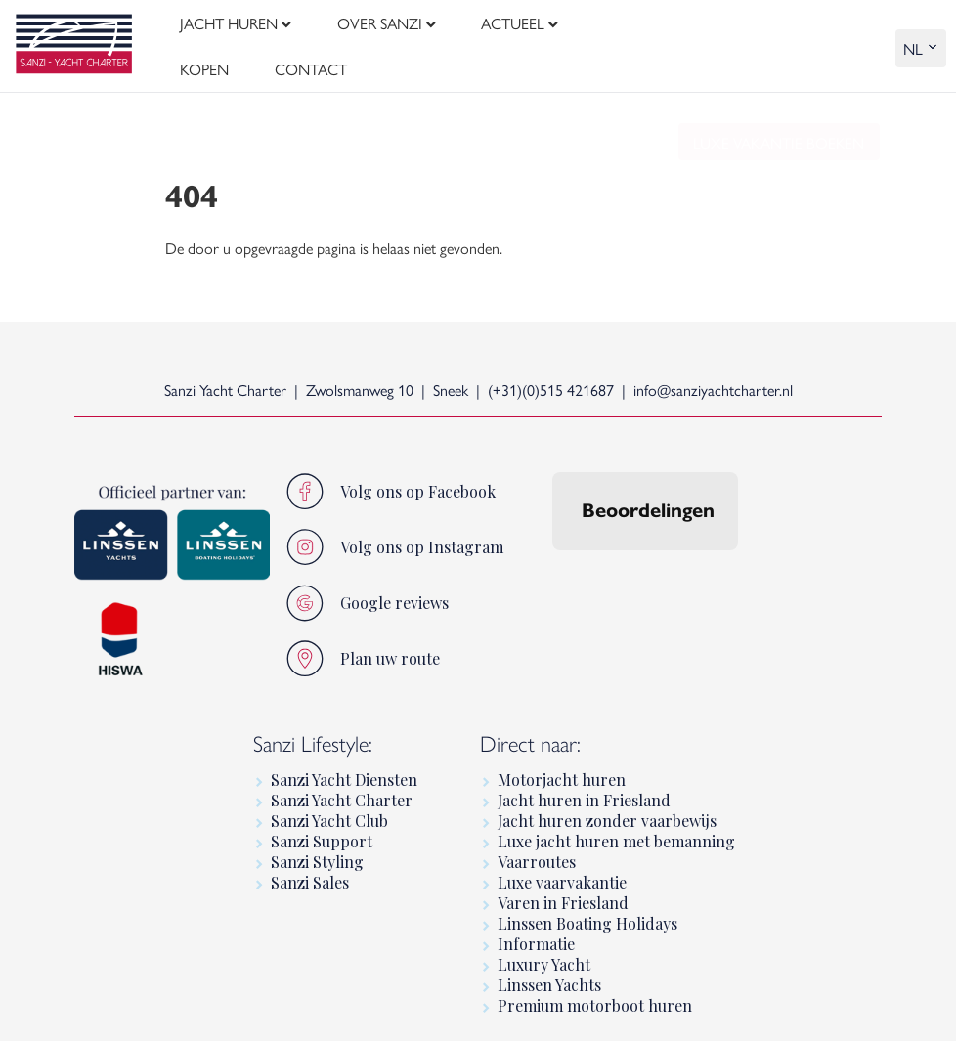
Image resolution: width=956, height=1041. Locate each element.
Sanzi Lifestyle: (312, 729)
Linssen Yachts (549, 971)
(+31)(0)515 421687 (551, 376)
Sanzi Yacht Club (329, 807)
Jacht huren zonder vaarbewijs (607, 807)
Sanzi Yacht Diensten (344, 766)
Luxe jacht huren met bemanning (616, 827)
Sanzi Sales (310, 868)
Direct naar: (530, 729)
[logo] (74, 39)
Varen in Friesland (563, 889)
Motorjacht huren (562, 766)
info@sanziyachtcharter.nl (713, 376)
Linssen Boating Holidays (587, 909)
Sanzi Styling (317, 848)
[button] (552, 556)
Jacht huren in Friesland (584, 786)
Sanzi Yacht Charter (342, 786)
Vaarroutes (537, 848)
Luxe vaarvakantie (562, 868)
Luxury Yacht (544, 950)
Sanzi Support (321, 827)
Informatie (536, 930)
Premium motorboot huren (595, 991)
